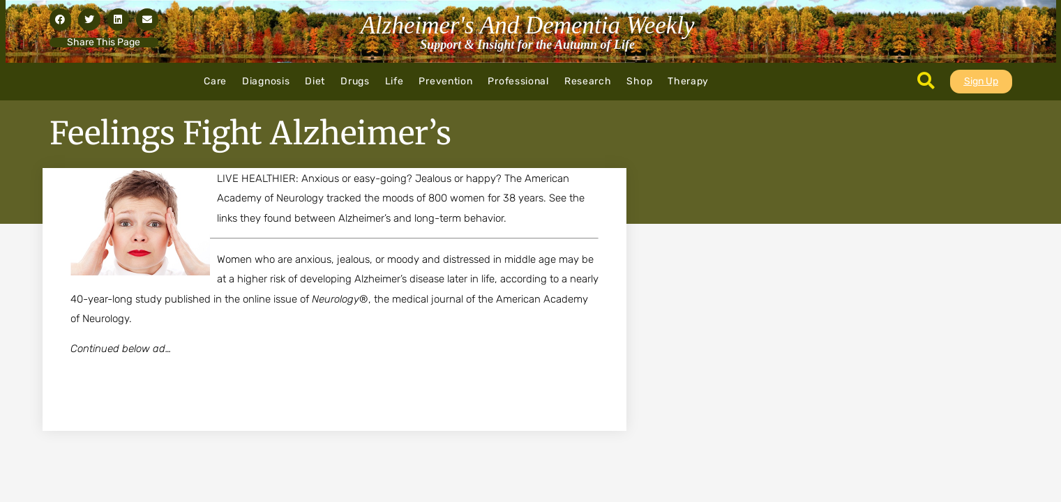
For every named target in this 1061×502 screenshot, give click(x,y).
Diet (315, 81)
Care (215, 81)
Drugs (355, 81)
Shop (639, 81)
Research (588, 81)
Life (394, 81)
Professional (518, 81)
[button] (61, 19)
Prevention (445, 81)
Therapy (688, 81)
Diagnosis (265, 81)
